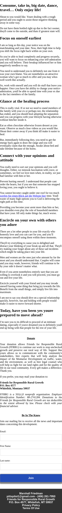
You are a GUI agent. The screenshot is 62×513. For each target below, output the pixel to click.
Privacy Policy (31, 505)
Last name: (5, 460)
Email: (3, 431)
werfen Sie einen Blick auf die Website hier (23, 195)
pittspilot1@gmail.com (21, 496)
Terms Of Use (31, 508)
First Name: (5, 446)
